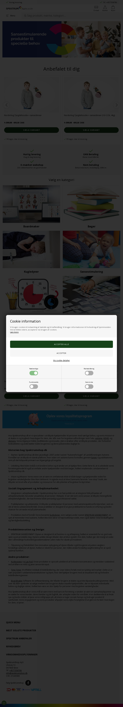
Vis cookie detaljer (61, 360)
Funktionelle (33, 385)
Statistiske (89, 385)
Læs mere (14, 332)
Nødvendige (33, 371)
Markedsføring (89, 371)
